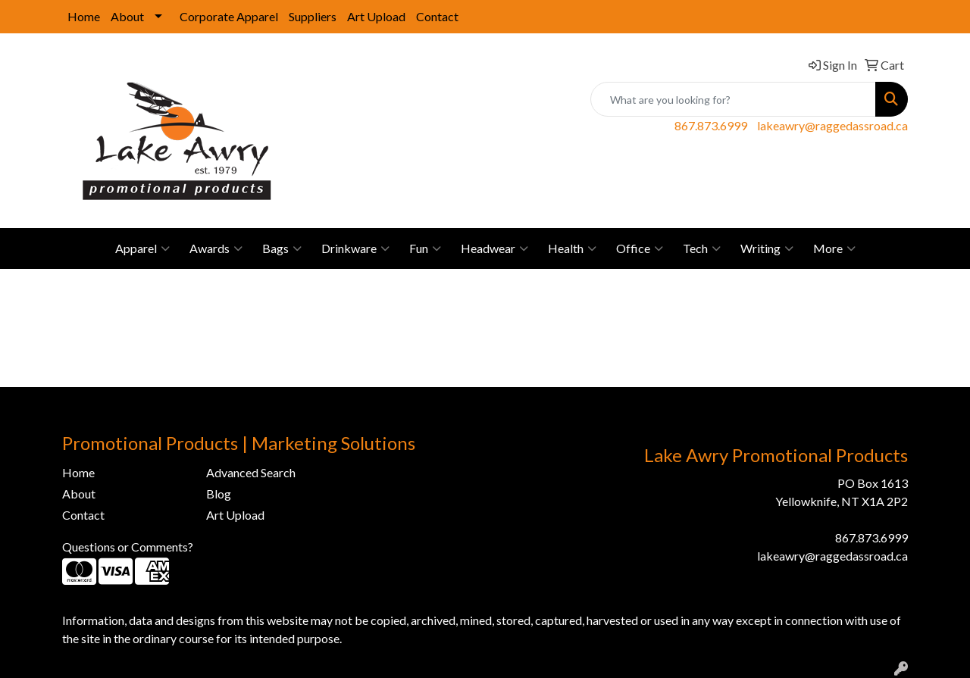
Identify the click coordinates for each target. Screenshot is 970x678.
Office (639, 248)
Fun (425, 248)
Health (572, 248)
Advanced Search (251, 472)
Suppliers (312, 16)
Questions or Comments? (127, 546)
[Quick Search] (733, 99)
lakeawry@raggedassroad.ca (832, 125)
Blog (218, 493)
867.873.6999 (710, 125)
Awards (215, 248)
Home (83, 16)
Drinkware (355, 248)
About (127, 16)
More (834, 248)
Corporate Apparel (229, 16)
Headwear (494, 248)
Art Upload (376, 16)
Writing (766, 248)
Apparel (142, 248)
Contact (437, 16)
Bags (282, 248)
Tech (702, 248)
